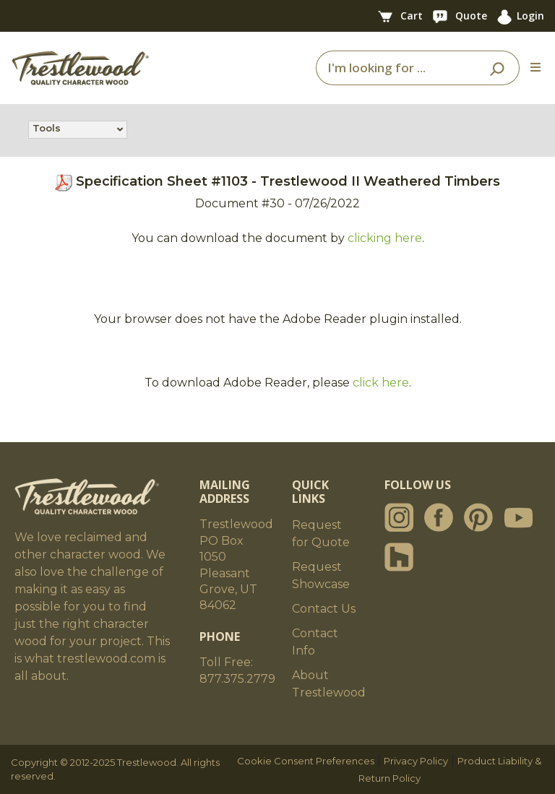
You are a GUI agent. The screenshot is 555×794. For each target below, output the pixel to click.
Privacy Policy (416, 761)
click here (381, 382)
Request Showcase (321, 575)
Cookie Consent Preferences (305, 761)
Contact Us (324, 609)
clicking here (385, 238)
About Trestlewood (329, 683)
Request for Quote (321, 533)
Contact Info (315, 641)
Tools (47, 129)
